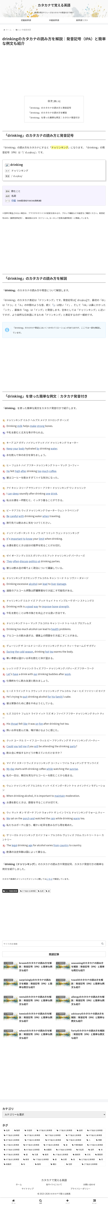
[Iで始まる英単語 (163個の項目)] (75, 1140)
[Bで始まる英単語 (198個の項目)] (13, 1140)
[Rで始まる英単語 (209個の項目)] (95, 1135)
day (12, 768)
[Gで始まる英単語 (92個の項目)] (12, 1149)
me (25, 746)
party (73, 746)
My (8, 768)
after (23, 471)
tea (51, 651)
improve (47, 606)
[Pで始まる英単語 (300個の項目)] (13, 1135)
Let (8, 674)
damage (61, 583)
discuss (24, 561)
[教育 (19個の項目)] (26, 1159)
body (22, 448)
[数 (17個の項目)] (55, 1159)
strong (41, 426)
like (25, 723)
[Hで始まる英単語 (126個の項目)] (52, 1145)
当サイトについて (54, 1184)
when (45, 516)
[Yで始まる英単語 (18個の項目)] (41, 1159)
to (24, 538)
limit (41, 538)
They (9, 561)
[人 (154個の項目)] (89, 1140)
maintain (59, 795)
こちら (49, 878)
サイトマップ (28, 1188)
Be (7, 516)
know (29, 538)
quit (25, 696)
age (30, 845)
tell (20, 746)
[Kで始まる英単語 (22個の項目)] (12, 1159)
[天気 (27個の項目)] (88, 1154)
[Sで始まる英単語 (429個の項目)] (45, 1130)
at (39, 561)
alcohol (33, 583)
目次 (50, 101)
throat (14, 723)
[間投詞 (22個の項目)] (99, 1154)
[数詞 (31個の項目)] (46, 1154)
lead (45, 583)
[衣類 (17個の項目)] (64, 1159)
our (35, 674)
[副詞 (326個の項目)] (81, 1130)
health (55, 629)
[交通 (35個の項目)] (36, 1154)
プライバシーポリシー (80, 1188)
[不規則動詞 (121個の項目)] (78, 1145)
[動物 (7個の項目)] (41, 1164)
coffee (52, 471)
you (16, 746)
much (45, 471)
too (39, 471)
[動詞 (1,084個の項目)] (18, 1130)
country (64, 845)
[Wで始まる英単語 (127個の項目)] (32, 1145)
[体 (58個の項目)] (101, 1149)
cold (21, 651)
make (33, 426)
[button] (102, 943)
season (29, 651)
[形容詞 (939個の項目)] (29, 1130)
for (49, 696)
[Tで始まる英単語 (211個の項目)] (75, 1135)
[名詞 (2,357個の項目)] (7, 1130)
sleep (15, 493)
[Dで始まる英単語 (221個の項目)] (33, 1135)
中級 (13, 200)
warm (76, 818)
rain (53, 818)
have (15, 674)
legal (14, 845)
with (21, 516)
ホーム (19, 1184)
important (16, 538)
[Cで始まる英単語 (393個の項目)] (65, 1130)
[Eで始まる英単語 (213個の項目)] (54, 1135)
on (36, 723)
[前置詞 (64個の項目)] (48, 1149)
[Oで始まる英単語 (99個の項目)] (95, 1145)
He (8, 471)
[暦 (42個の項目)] (26, 1154)
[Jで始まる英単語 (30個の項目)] (61, 1154)
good (30, 606)
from (56, 845)
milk (19, 426)
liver (53, 583)
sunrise (73, 768)
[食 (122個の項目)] (66, 1145)
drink (54, 493)
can (10, 493)
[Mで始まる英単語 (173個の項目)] (54, 1140)
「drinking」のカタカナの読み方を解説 (47, 112)
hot (47, 651)
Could (9, 746)
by (38, 448)
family (59, 696)
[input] (54, 943)
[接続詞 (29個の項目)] (77, 1154)
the (17, 651)
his (53, 696)
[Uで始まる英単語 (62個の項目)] (64, 1149)
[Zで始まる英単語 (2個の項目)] (93, 1164)
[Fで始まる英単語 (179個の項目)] (33, 1140)
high (17, 471)
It (7, 538)
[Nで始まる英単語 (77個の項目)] (32, 1149)
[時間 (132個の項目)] (100, 1140)
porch (26, 818)
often (16, 561)
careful (14, 516)
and (32, 818)
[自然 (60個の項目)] (92, 1149)
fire (41, 723)
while (49, 768)
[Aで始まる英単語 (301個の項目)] (95, 1130)
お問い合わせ (89, 1184)
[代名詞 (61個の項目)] (81, 1149)
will (36, 746)
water (54, 448)
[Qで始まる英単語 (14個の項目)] (87, 1159)
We (8, 818)
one (48, 493)
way (36, 606)
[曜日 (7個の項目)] (56, 1164)
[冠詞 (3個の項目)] (72, 1164)
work (68, 674)
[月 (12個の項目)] (101, 1159)
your (15, 448)
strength (64, 606)
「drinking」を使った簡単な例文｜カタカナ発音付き (54, 117)
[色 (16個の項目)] (73, 1159)
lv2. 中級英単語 (10, 891)
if (28, 746)
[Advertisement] (54, 71)
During (10, 651)
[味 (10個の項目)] (26, 1164)
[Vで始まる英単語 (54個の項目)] (12, 1154)
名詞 (41, 891)
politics (33, 561)
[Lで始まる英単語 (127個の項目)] (12, 1145)
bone (55, 606)
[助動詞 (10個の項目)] (11, 1164)
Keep (9, 448)
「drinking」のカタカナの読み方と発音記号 (49, 107)
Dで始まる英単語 (28, 891)
